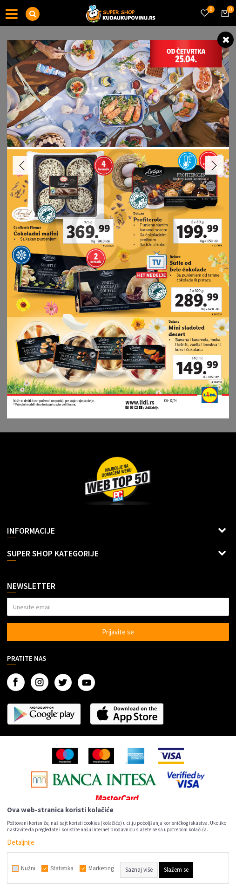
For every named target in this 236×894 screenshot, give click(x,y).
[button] (33, 14)
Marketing (101, 868)
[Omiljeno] (204, 7)
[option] (118, 229)
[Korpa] (223, 22)
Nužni (28, 868)
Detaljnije (20, 842)
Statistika (62, 868)
